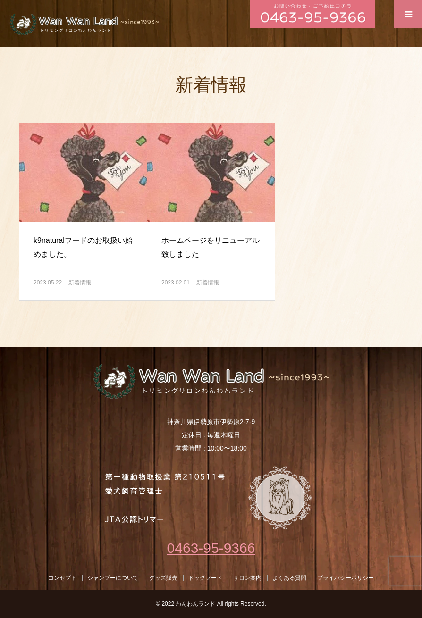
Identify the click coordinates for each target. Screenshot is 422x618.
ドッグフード (205, 578)
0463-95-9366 (211, 548)
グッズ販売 (163, 578)
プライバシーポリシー (345, 578)
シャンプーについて (112, 578)
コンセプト (62, 578)
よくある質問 (289, 578)
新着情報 (79, 282)
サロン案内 (247, 578)
